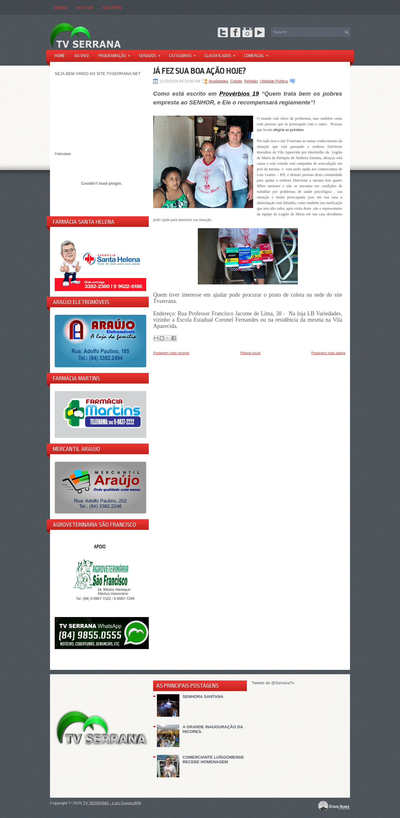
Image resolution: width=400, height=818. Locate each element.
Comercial (258, 53)
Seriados (151, 53)
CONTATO (112, 7)
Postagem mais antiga (328, 353)
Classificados (221, 53)
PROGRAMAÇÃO (116, 53)
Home (60, 55)
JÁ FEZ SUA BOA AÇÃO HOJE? (199, 71)
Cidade (236, 81)
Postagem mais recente (171, 353)
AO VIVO (85, 7)
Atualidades (218, 81)
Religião (251, 81)
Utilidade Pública (274, 81)
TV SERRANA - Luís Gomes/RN (112, 803)
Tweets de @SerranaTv (273, 682)
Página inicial (250, 353)
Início (61, 7)
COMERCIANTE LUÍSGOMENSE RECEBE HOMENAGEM (213, 759)
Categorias (184, 53)
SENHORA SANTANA (202, 696)
